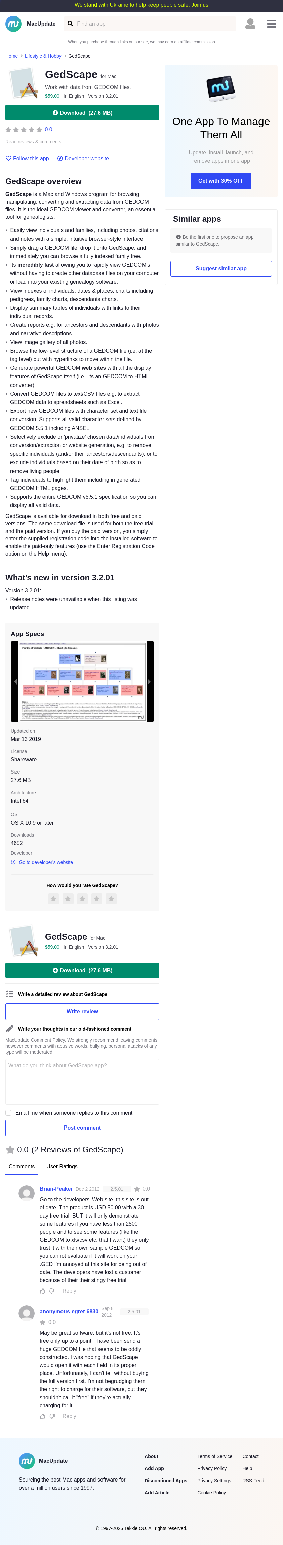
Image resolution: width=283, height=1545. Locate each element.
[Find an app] (70, 23)
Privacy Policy (212, 1468)
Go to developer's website (42, 862)
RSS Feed (253, 1480)
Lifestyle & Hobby (43, 56)
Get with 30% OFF (221, 180)
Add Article (157, 1493)
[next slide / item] (149, 681)
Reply (69, 1290)
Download (82, 112)
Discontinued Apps (166, 1480)
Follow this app (27, 158)
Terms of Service (214, 1456)
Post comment (82, 1127)
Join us (199, 4)
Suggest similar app (221, 268)
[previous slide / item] (15, 681)
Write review (82, 1011)
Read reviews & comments (33, 142)
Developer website (83, 158)
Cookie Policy (211, 1493)
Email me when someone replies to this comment (74, 1113)
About (151, 1456)
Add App (154, 1468)
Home (11, 56)
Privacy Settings (214, 1480)
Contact (250, 1456)
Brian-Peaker (56, 1188)
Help (247, 1468)
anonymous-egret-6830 (69, 1311)
